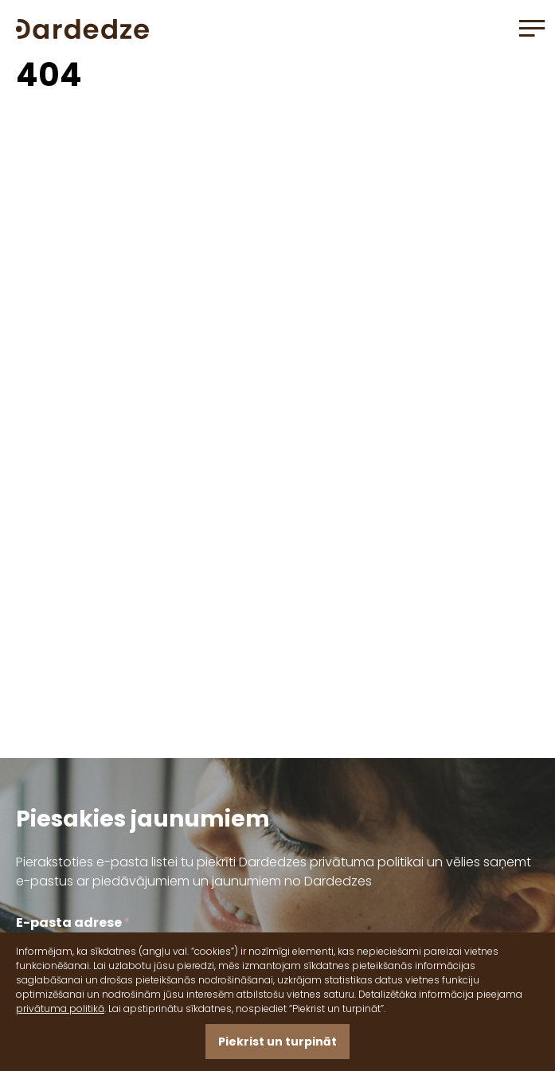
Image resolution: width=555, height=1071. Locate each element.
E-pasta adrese (73, 922)
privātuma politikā (60, 1008)
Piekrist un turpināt (277, 1042)
